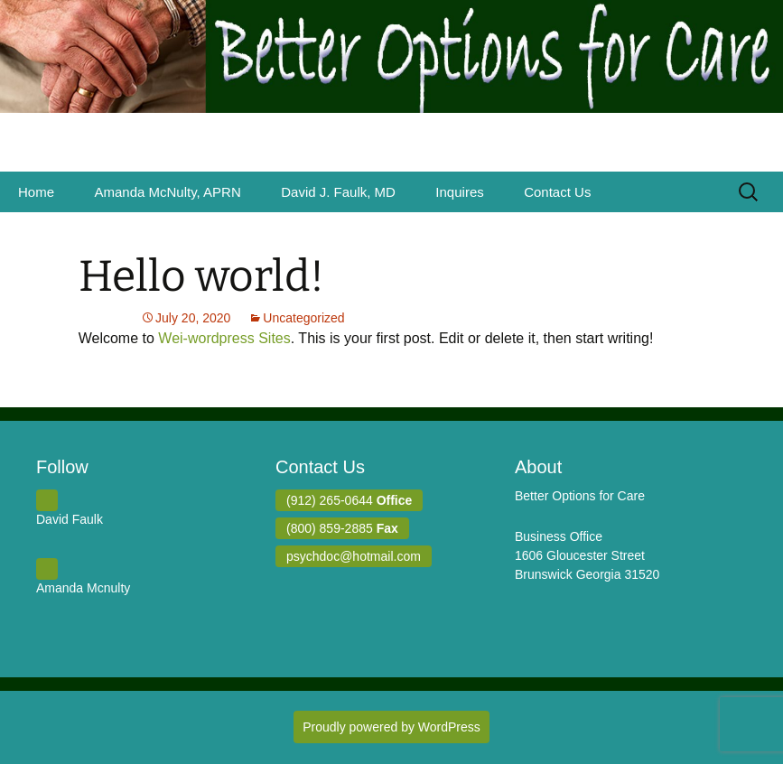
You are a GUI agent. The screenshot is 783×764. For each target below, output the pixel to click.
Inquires (459, 192)
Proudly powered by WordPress (391, 727)
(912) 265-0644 (349, 500)
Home (36, 192)
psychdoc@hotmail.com (353, 556)
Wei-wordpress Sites (224, 338)
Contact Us (557, 192)
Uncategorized (303, 318)
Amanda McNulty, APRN (167, 192)
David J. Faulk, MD (338, 192)
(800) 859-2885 (342, 528)
